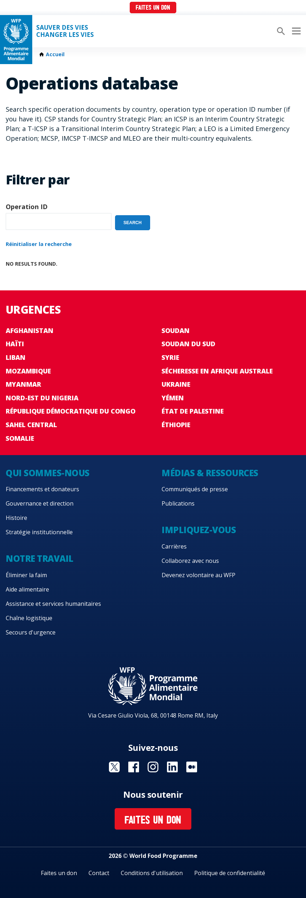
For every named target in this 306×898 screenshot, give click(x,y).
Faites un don (153, 8)
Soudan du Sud (188, 343)
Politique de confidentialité (229, 873)
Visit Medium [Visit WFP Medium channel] (191, 767)
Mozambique (28, 371)
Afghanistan (29, 330)
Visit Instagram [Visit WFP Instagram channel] (153, 767)
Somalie (20, 438)
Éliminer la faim (26, 575)
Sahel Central (31, 424)
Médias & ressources (210, 473)
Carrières (174, 546)
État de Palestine (193, 411)
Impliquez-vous (199, 530)
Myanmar (23, 384)
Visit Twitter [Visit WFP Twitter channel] (114, 767)
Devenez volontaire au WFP (198, 575)
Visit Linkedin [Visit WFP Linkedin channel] (172, 767)
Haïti (15, 343)
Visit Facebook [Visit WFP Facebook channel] (133, 767)
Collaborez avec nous (190, 561)
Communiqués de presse (195, 489)
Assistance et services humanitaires (53, 604)
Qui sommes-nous (48, 473)
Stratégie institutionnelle (39, 532)
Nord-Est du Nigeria (42, 398)
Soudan (176, 330)
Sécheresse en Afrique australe (217, 371)
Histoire (16, 518)
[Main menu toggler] (295, 31)
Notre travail (39, 558)
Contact (99, 873)
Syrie (170, 357)
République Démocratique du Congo (70, 411)
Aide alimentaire (27, 589)
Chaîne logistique (29, 618)
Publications (178, 503)
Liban (15, 357)
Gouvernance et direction (39, 503)
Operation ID (27, 206)
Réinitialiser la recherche (39, 243)
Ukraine (176, 384)
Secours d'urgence (31, 632)
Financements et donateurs (42, 489)
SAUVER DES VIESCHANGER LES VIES (65, 31)
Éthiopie (176, 424)
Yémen (173, 398)
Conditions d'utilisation (152, 873)
